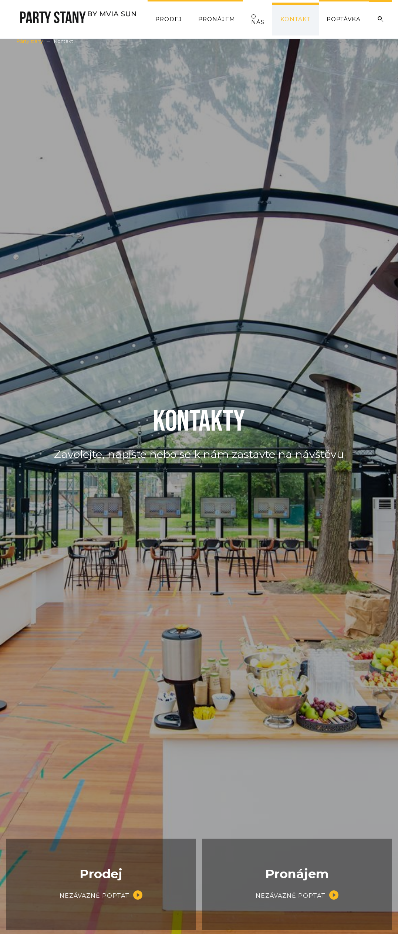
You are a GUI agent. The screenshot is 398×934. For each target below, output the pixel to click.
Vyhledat (380, 19)
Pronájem (216, 19)
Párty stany (30, 41)
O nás (257, 19)
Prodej (168, 19)
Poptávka (344, 19)
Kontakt (295, 19)
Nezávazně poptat (94, 895)
